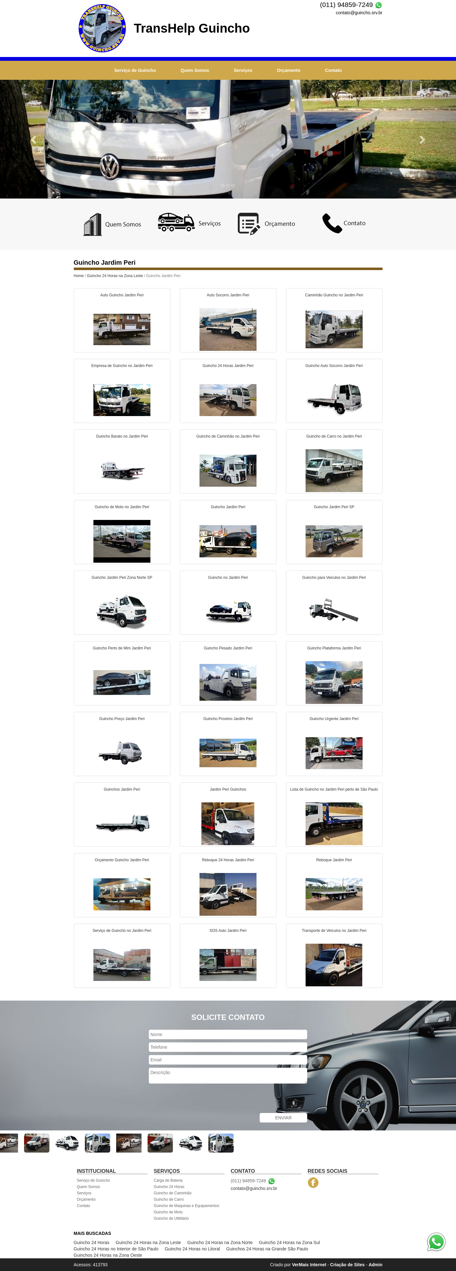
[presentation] (197, 1099)
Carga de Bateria (168, 1180)
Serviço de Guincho (135, 70)
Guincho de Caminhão (173, 1193)
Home (79, 276)
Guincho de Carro (169, 1199)
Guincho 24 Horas (169, 1187)
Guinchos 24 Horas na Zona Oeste (108, 1255)
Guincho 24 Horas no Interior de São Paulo (116, 1248)
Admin (376, 1264)
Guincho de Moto (168, 1212)
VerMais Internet (309, 1264)
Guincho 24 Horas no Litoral (192, 1248)
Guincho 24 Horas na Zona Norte (220, 1242)
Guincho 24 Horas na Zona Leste (115, 276)
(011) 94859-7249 (346, 4)
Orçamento (289, 70)
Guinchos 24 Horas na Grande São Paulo (267, 1248)
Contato (333, 70)
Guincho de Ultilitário (171, 1218)
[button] (34, 139)
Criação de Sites (347, 1264)
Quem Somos (194, 70)
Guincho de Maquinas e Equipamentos (186, 1206)
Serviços (243, 70)
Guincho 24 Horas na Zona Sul (289, 1242)
